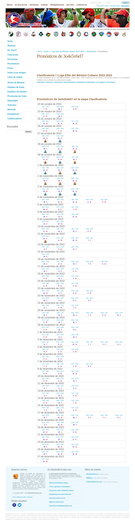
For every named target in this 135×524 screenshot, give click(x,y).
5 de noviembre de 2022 (50, 197)
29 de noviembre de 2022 (51, 317)
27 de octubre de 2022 (50, 133)
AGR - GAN (60, 276)
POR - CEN (89, 199)
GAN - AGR (74, 214)
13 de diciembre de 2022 (51, 390)
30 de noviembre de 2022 (51, 324)
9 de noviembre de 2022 (50, 219)
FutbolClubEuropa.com (102, 481)
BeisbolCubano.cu (97, 474)
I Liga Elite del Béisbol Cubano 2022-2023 (67, 51)
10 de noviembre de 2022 (51, 226)
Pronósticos (111, 82)
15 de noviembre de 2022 (51, 251)
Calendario (41, 82)
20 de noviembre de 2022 (51, 281)
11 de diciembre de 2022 (51, 383)
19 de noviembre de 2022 (51, 273)
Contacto (29, 497)
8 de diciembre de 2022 (50, 368)
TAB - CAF (45, 342)
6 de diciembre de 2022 (50, 354)
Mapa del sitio (21, 497)
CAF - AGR (104, 199)
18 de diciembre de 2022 (51, 420)
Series (46, 51)
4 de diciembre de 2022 (50, 346)
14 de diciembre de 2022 (51, 398)
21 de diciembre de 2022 (51, 434)
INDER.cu (96, 478)
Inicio (40, 51)
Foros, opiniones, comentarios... (60, 486)
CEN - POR (45, 199)
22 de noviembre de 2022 (51, 288)
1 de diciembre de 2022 (50, 332)
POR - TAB (45, 276)
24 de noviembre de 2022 (51, 303)
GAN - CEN (60, 121)
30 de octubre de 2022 (50, 154)
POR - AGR (60, 106)
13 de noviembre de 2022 (51, 244)
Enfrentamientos (70, 82)
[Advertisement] (83, 44)
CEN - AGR (74, 342)
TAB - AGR (45, 121)
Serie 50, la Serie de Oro (57, 498)
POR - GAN (60, 342)
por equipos (101, 82)
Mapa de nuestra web (56, 502)
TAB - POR (45, 214)
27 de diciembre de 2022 (51, 456)
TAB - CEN (45, 106)
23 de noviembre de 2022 (51, 295)
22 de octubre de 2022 (50, 104)
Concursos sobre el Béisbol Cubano (61, 490)
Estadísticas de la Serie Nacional (60, 494)
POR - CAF (60, 238)
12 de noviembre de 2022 (51, 233)
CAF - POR (74, 121)
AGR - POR (74, 168)
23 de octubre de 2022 (50, 111)
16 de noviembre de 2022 (51, 259)
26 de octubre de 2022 (50, 126)
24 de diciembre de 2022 (51, 449)
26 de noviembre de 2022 (51, 310)
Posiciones (58, 82)
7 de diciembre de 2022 (50, 361)
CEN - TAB (45, 168)
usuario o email (96, 2)
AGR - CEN (60, 146)
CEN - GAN (74, 238)
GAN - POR (45, 146)
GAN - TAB (60, 199)
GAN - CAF (60, 168)
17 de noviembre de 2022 (51, 266)
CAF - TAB (74, 146)
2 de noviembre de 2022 (50, 176)
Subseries (49, 82)
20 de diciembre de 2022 (51, 427)
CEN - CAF (60, 214)
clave (108, 2)
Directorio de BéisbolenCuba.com (60, 506)
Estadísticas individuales (86, 82)
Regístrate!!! (125, 6)
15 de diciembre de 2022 (51, 405)
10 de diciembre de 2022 (51, 376)
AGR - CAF (45, 291)
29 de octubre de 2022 (50, 144)
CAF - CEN (74, 276)
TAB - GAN (74, 199)
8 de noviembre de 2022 (50, 211)
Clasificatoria (91, 51)
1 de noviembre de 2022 (50, 165)
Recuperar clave (115, 6)
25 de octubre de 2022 (50, 118)
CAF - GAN (74, 106)
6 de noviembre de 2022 (50, 204)
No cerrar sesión (103, 6)
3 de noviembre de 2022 (50, 186)
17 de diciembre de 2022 (51, 412)
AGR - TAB (89, 238)
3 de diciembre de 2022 (50, 339)
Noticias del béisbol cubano (58, 483)
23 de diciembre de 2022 (51, 442)
